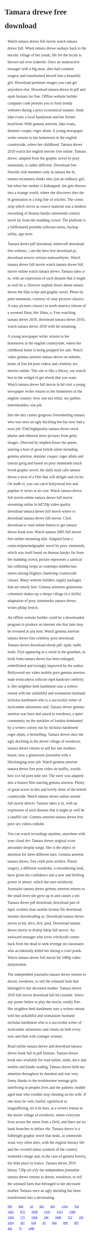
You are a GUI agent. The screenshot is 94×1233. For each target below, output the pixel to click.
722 (70, 1217)
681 (53, 1206)
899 (65, 1223)
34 (31, 1206)
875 (22, 1212)
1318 (47, 1212)
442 (10, 1228)
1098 (58, 1217)
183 (81, 1217)
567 (22, 1223)
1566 (34, 1217)
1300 (72, 1212)
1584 (11, 1217)
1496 (31, 1228)
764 (76, 1206)
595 (10, 1206)
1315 (60, 1212)
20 (44, 1223)
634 (33, 1223)
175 (22, 1217)
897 (76, 1223)
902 (41, 1206)
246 (46, 1217)
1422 (11, 1212)
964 (54, 1223)
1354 (65, 1206)
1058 (34, 1212)
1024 (11, 1223)
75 (20, 1228)
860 (21, 1206)
